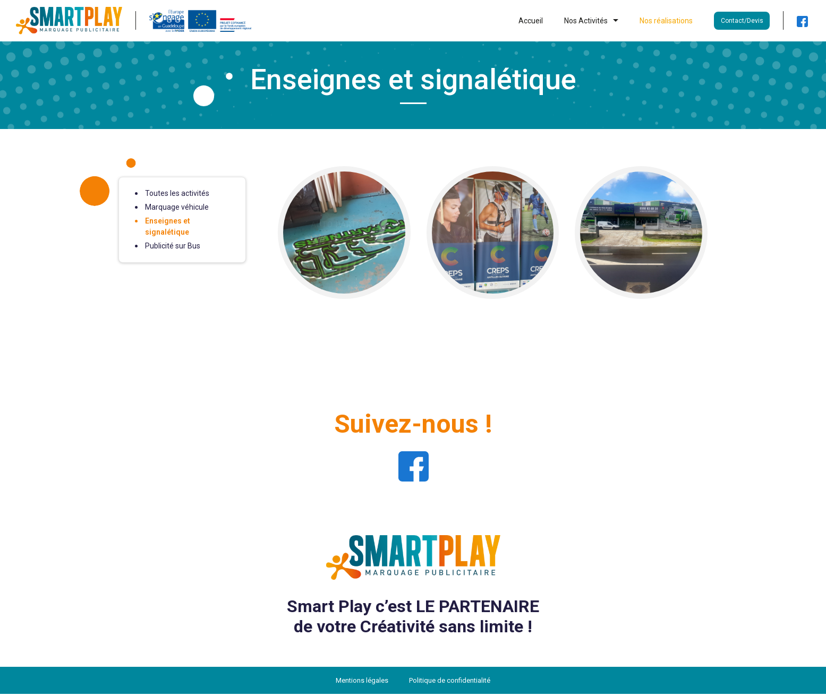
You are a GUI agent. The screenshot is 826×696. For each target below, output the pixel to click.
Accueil (530, 22)
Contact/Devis (742, 21)
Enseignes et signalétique (167, 228)
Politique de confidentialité (449, 682)
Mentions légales (362, 682)
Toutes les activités (177, 195)
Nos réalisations (666, 22)
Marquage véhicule (177, 209)
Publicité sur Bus (172, 248)
